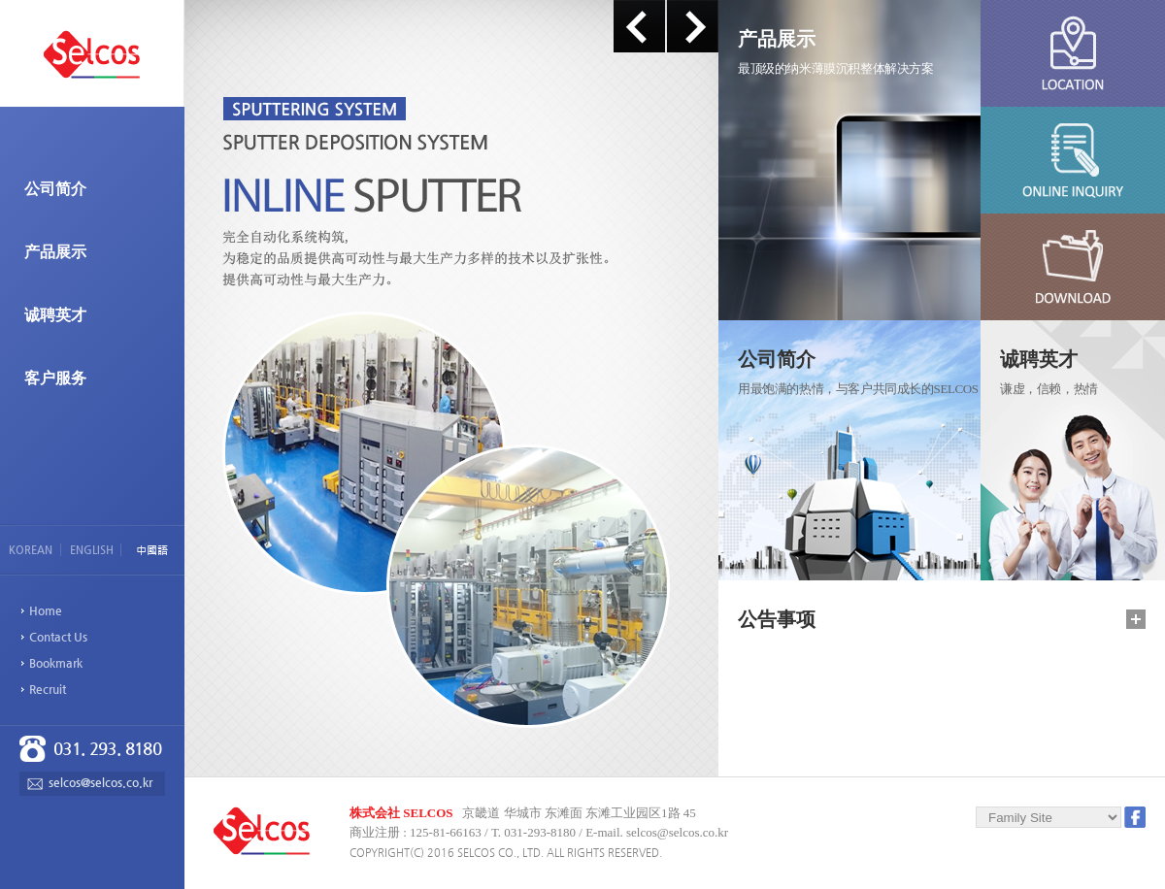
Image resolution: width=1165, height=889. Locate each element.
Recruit (47, 689)
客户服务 (55, 378)
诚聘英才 (55, 315)
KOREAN (30, 549)
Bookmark (56, 663)
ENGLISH (92, 549)
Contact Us (58, 636)
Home (45, 610)
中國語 (152, 550)
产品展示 (55, 252)
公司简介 (55, 189)
